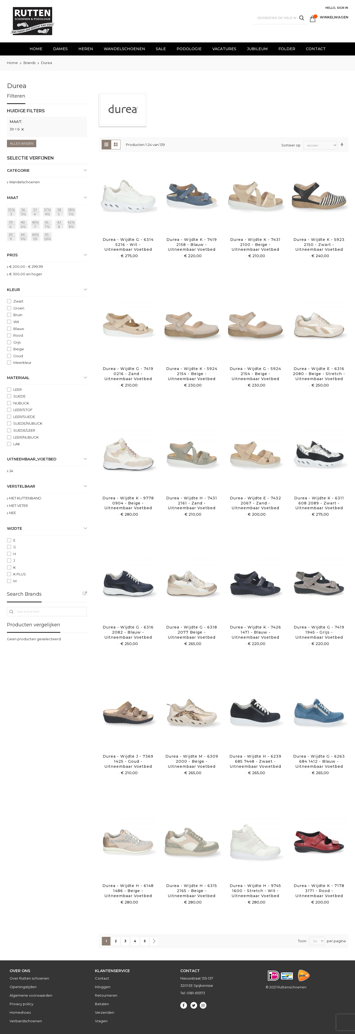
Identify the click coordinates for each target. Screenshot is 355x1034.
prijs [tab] (12, 255)
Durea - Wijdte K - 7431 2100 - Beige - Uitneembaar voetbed (255, 244)
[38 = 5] (60, 212)
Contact (102, 978)
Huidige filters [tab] (26, 110)
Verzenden (104, 1012)
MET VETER (18, 505)
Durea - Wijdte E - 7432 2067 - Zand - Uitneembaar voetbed (255, 503)
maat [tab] (12, 197)
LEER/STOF (23, 410)
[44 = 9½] (24, 237)
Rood (18, 335)
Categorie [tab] (18, 170)
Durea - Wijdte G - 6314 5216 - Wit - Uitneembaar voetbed (128, 244)
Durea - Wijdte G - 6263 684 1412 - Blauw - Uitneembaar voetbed (319, 761)
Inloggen (102, 987)
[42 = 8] (60, 225)
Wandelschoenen (24, 182)
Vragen (101, 1021)
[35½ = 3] (12, 212)
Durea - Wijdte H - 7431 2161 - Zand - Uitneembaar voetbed (191, 503)
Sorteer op (291, 145)
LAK (16, 444)
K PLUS (19, 574)
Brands (29, 63)
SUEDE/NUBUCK (27, 423)
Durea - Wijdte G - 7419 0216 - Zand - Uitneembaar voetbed (128, 373)
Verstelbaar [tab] (21, 486)
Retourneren (106, 995)
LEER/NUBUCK (26, 437)
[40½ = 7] (36, 225)
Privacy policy (21, 1004)
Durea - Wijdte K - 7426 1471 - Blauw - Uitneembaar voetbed (255, 632)
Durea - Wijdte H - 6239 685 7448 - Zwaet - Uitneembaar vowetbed (255, 761)
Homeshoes (20, 1012)
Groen (18, 308)
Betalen (102, 1004)
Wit (16, 322)
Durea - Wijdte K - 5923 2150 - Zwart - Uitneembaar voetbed (319, 244)
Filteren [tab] (16, 96)
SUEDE (19, 396)
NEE (12, 513)
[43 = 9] (12, 237)
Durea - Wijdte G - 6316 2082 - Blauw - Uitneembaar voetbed (128, 632)
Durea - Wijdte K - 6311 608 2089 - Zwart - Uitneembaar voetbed (319, 503)
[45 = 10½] (48, 237)
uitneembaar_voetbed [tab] (31, 459)
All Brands (85, 593)
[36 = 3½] (24, 212)
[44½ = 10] (36, 237)
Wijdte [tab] (14, 528)
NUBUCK (21, 403)
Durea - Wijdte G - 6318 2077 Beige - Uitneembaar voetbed (191, 632)
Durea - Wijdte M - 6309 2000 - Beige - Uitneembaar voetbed (191, 761)
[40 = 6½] (24, 225)
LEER (17, 389)
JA (11, 471)
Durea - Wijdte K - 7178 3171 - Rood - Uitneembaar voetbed (319, 890)
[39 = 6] (12, 225)
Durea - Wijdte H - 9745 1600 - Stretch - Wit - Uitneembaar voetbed (255, 890)
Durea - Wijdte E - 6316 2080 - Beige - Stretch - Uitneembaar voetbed (319, 373)
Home (13, 63)
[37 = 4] (36, 212)
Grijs (17, 342)
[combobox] (280, 18)
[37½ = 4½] (48, 212)
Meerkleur (22, 362)
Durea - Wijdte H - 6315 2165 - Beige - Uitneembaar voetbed (191, 890)
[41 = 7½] (48, 225)
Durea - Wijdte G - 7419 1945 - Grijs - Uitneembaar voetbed (319, 632)
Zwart (18, 301)
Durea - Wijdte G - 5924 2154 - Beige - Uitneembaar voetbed (255, 373)
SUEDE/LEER (24, 430)
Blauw (18, 329)
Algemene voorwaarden (31, 995)
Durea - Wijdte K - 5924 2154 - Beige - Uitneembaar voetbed (191, 373)
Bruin (17, 315)
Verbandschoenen (26, 1021)
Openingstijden (23, 987)
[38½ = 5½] (72, 212)
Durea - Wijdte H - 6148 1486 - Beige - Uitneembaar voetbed (128, 890)
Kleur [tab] (13, 289)
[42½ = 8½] (72, 225)
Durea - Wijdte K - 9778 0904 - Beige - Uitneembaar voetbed (128, 503)
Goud (18, 356)
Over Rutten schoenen (29, 978)
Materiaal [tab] (18, 377)
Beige (18, 349)
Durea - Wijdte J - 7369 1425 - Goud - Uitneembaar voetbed (128, 761)
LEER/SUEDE (24, 417)
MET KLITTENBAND (25, 498)
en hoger (25, 274)
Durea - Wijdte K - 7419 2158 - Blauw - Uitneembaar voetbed (191, 244)
